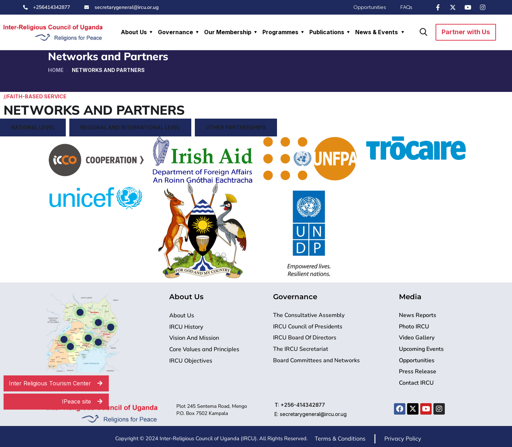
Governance (175, 32)
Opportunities (369, 7)
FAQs (406, 7)
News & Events (376, 32)
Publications (326, 32)
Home (56, 70)
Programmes (280, 32)
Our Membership (227, 32)
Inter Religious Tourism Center (59, 383)
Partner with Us (466, 32)
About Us (134, 32)
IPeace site (85, 402)
